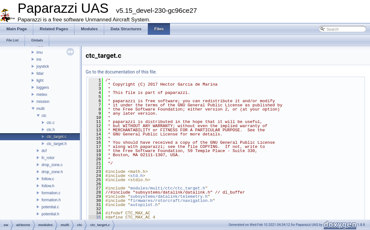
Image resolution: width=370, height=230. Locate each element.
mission (43, 101)
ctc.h (51, 129)
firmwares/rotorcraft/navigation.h (171, 200)
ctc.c (51, 122)
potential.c (50, 207)
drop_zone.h (52, 172)
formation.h (51, 200)
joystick (42, 66)
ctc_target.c (56, 136)
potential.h (50, 214)
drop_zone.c (52, 165)
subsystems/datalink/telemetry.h (169, 196)
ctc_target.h (57, 144)
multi (40, 108)
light (39, 80)
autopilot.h (144, 205)
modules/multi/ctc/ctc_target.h (167, 188)
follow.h (48, 186)
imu (39, 52)
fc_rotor (48, 158)
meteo (41, 94)
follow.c (48, 179)
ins (38, 59)
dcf (44, 151)
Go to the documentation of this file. (121, 71)
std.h (136, 176)
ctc (44, 115)
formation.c (51, 193)
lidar (40, 73)
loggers (42, 87)
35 (95, 217)
